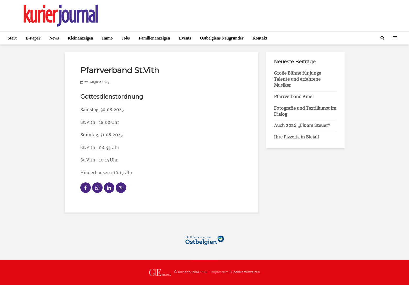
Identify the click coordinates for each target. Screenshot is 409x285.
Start (12, 38)
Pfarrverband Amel (293, 96)
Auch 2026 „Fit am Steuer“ (302, 125)
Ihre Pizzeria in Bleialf (296, 137)
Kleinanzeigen (80, 38)
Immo (107, 38)
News (54, 38)
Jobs (126, 38)
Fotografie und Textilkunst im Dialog (305, 111)
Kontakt (260, 38)
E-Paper (33, 38)
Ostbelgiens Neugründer (222, 38)
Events (185, 38)
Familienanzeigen (154, 38)
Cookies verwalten (245, 272)
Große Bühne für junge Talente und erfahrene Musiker (297, 79)
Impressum (219, 272)
